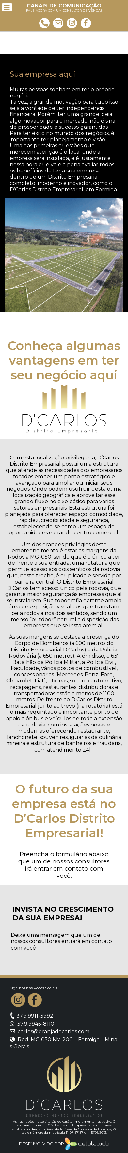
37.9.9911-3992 (31, 1016)
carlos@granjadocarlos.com (49, 1031)
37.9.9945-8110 (32, 1024)
